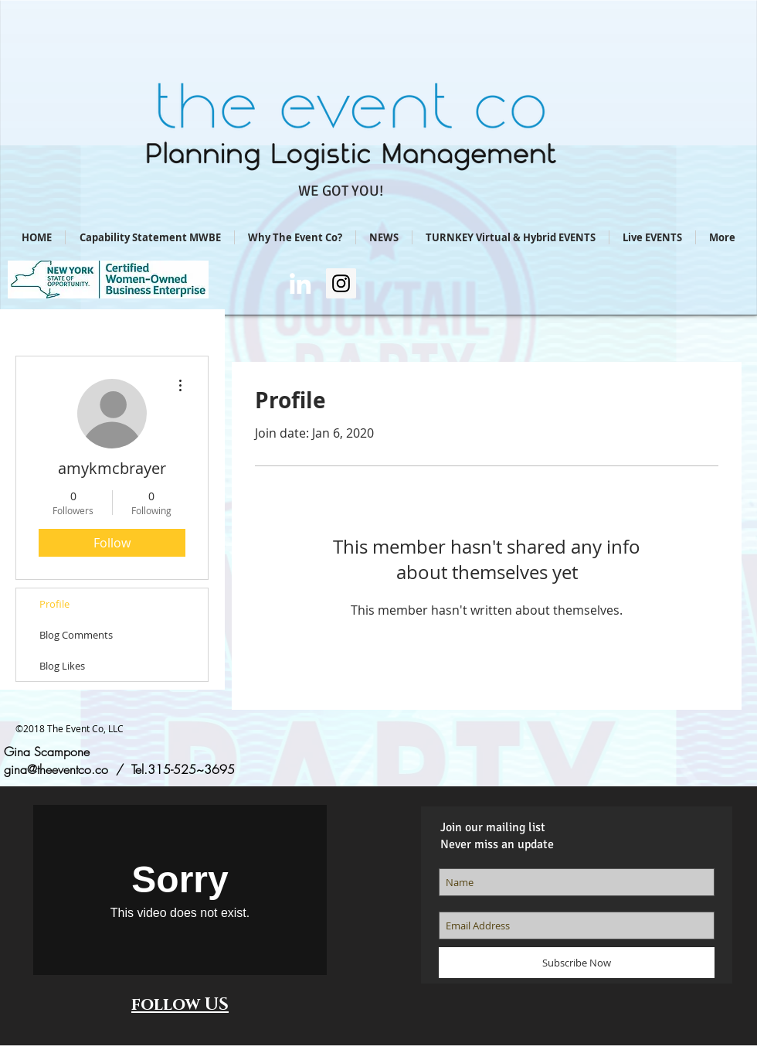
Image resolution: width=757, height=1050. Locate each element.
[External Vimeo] (180, 890)
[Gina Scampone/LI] (300, 283)
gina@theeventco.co (56, 769)
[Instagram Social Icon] (341, 283)
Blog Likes (62, 666)
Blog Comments (76, 635)
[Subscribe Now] (577, 962)
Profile (54, 604)
